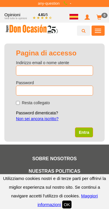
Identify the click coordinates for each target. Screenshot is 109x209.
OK (67, 204)
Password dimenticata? (37, 113)
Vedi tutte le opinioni (15, 18)
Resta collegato (33, 102)
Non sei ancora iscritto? (37, 118)
